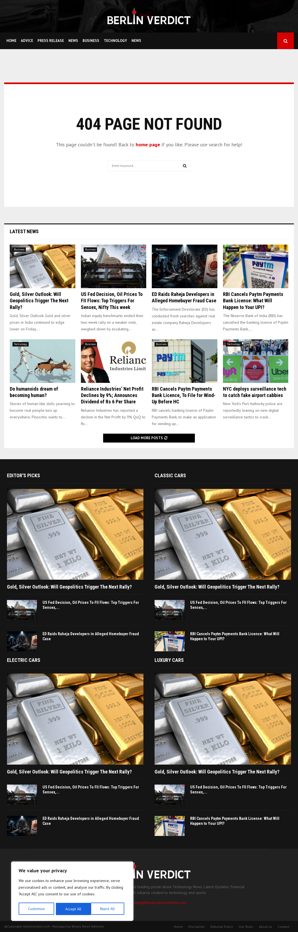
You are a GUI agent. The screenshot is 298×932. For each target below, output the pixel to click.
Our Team (246, 927)
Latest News (24, 231)
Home (11, 40)
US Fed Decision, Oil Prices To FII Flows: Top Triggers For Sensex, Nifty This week (112, 300)
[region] (72, 892)
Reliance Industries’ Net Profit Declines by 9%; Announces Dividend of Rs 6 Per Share (112, 395)
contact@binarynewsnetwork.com (158, 902)
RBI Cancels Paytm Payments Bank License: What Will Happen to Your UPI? (253, 300)
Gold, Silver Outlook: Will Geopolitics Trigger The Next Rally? (39, 300)
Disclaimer (196, 927)
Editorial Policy (221, 927)
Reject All (72, 908)
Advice (27, 40)
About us (265, 927)
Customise (36, 908)
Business (91, 40)
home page (148, 144)
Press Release (51, 40)
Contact (283, 927)
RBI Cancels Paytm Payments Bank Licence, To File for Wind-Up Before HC (183, 395)
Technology (115, 40)
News (73, 40)
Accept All (108, 908)
